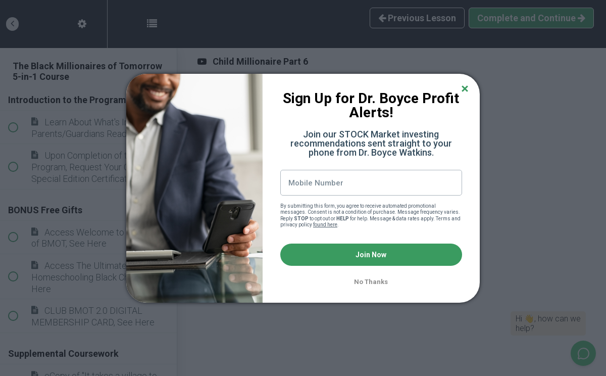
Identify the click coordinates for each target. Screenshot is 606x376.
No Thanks (371, 281)
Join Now (371, 255)
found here (325, 224)
